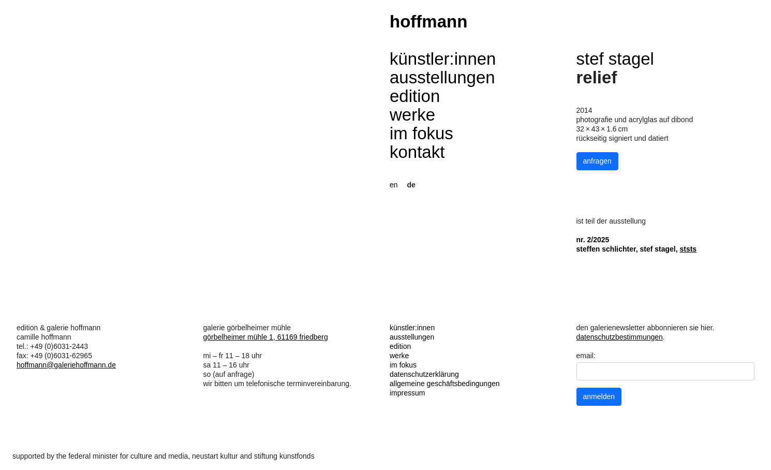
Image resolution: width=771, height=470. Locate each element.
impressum (407, 393)
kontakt (417, 151)
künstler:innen (443, 58)
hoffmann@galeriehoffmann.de (66, 365)
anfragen (597, 161)
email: (586, 355)
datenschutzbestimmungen (619, 337)
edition (415, 96)
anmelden (599, 396)
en (394, 185)
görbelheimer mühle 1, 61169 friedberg (265, 337)
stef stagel (615, 58)
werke (412, 114)
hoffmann (428, 21)
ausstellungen (442, 77)
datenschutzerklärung (424, 374)
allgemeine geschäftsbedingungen (445, 383)
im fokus (421, 133)
